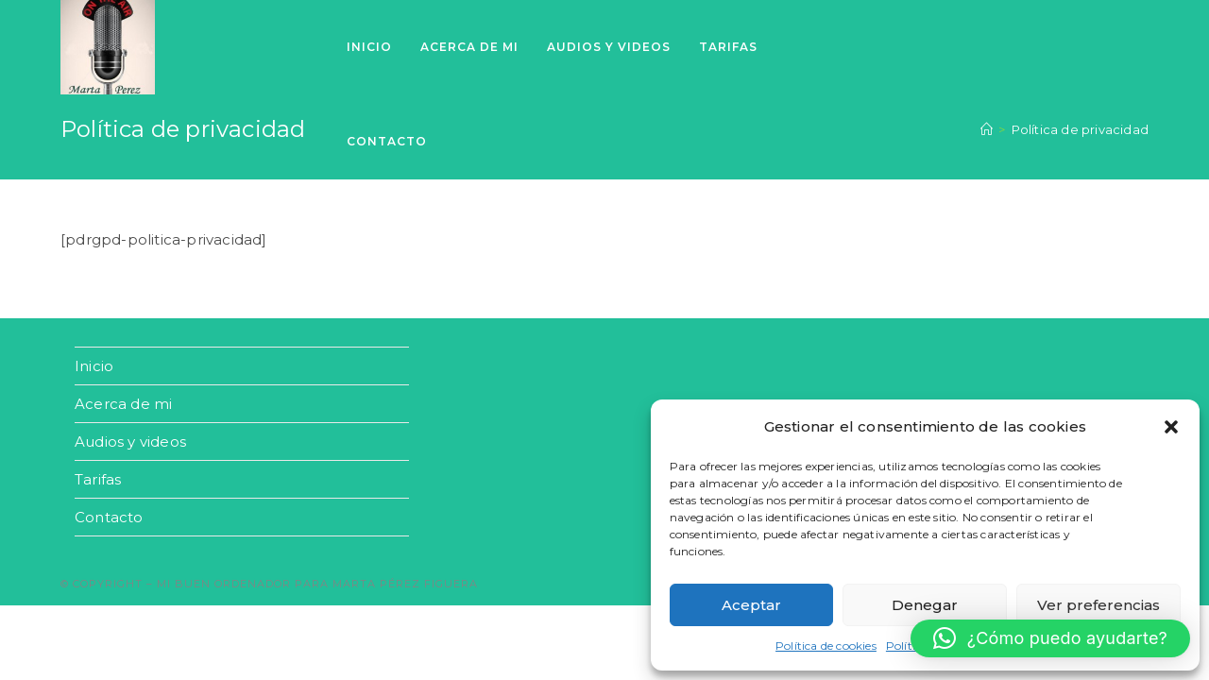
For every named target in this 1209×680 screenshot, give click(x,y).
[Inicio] (986, 129)
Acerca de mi (123, 404)
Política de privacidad (1080, 129)
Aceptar (751, 605)
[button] (1171, 426)
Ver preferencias (1098, 605)
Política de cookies (826, 645)
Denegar (925, 605)
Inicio (94, 366)
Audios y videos (130, 441)
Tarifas (98, 479)
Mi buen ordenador (224, 583)
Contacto (109, 517)
